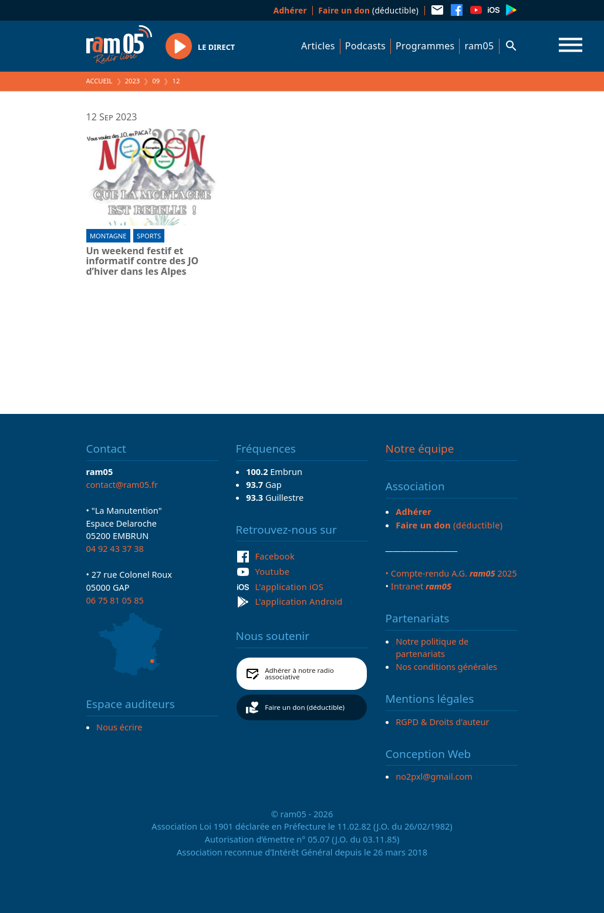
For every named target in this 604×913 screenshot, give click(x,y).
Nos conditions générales (446, 666)
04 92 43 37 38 (115, 548)
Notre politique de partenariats (432, 647)
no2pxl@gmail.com (434, 776)
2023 (132, 80)
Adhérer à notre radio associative (299, 674)
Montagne (108, 235)
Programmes (425, 45)
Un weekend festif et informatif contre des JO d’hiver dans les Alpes (142, 261)
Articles (318, 45)
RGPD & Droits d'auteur (442, 721)
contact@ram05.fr (122, 484)
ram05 (479, 45)
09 (156, 80)
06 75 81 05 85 (115, 600)
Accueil (99, 80)
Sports (149, 235)
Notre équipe (420, 448)
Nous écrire (119, 727)
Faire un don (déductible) (305, 707)
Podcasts (365, 45)
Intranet (421, 586)
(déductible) (368, 10)
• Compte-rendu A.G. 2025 (451, 573)
